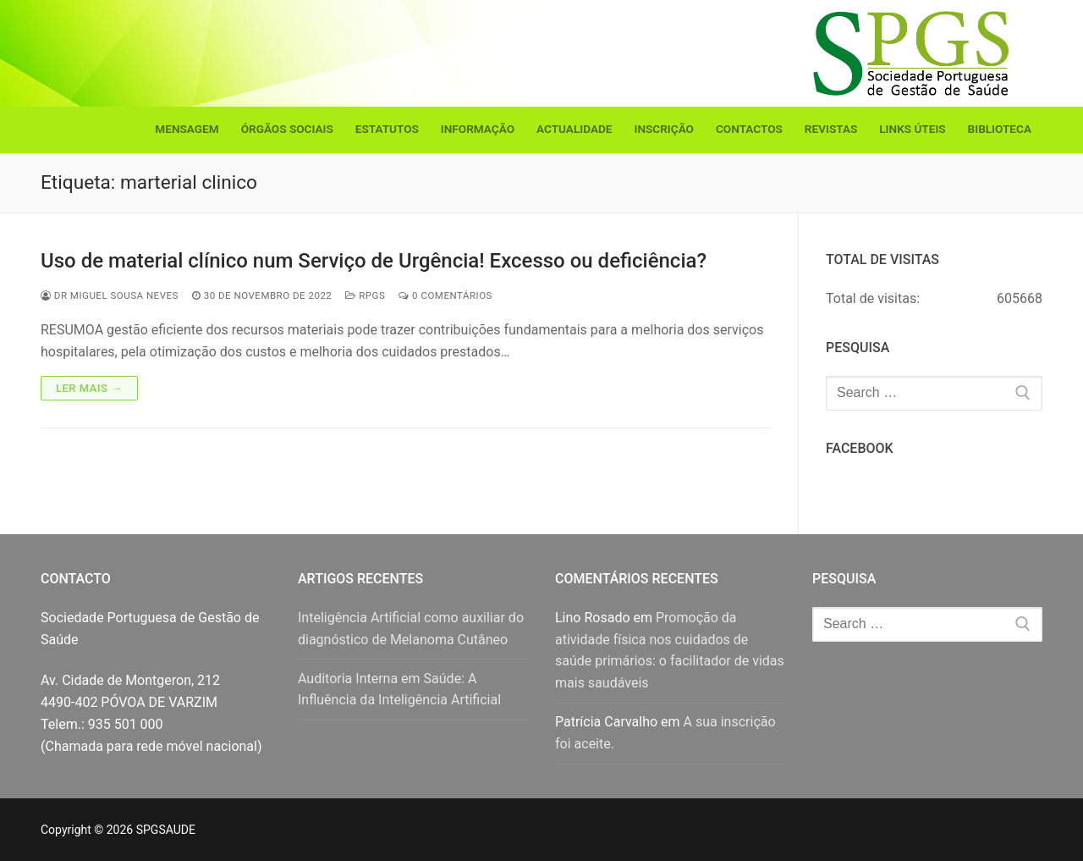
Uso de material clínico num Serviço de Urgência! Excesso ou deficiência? (373, 261)
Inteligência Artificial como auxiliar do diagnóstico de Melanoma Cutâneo (411, 629)
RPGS (365, 295)
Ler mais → (89, 388)
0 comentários (445, 295)
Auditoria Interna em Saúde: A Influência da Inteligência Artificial (399, 690)
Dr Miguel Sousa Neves (110, 295)
